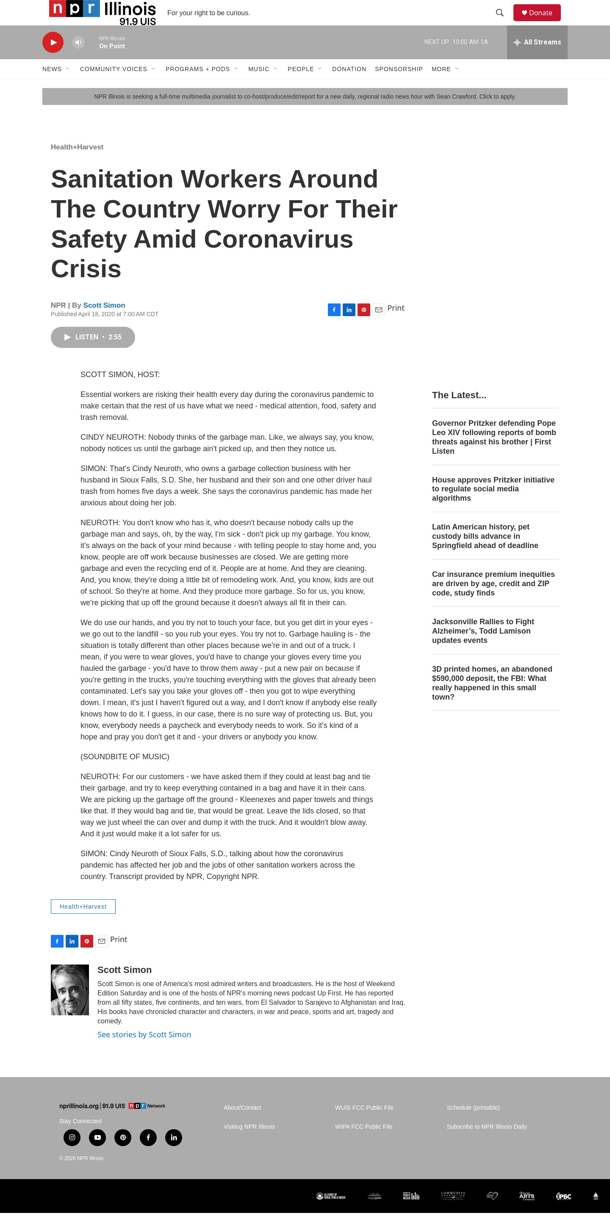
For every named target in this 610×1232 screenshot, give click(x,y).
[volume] (78, 61)
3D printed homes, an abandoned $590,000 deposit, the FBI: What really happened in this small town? (492, 702)
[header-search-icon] (504, 22)
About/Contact (242, 1127)
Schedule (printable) (473, 1127)
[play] (53, 61)
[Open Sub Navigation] (68, 88)
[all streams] (537, 61)
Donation (349, 88)
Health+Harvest (77, 166)
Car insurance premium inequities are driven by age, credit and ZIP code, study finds (493, 602)
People (301, 88)
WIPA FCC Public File (363, 1146)
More (441, 88)
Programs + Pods (198, 88)
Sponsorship (399, 88)
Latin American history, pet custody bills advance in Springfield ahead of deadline (485, 555)
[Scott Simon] (70, 1009)
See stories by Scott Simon (144, 1053)
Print (396, 327)
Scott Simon (104, 324)
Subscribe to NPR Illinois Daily (487, 1146)
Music (258, 88)
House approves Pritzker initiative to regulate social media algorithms (493, 508)
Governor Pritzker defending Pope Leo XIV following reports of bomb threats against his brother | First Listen (494, 456)
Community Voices (113, 88)
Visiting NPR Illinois (249, 1146)
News (52, 88)
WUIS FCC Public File (364, 1127)
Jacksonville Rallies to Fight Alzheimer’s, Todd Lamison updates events (483, 650)
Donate (546, 22)
